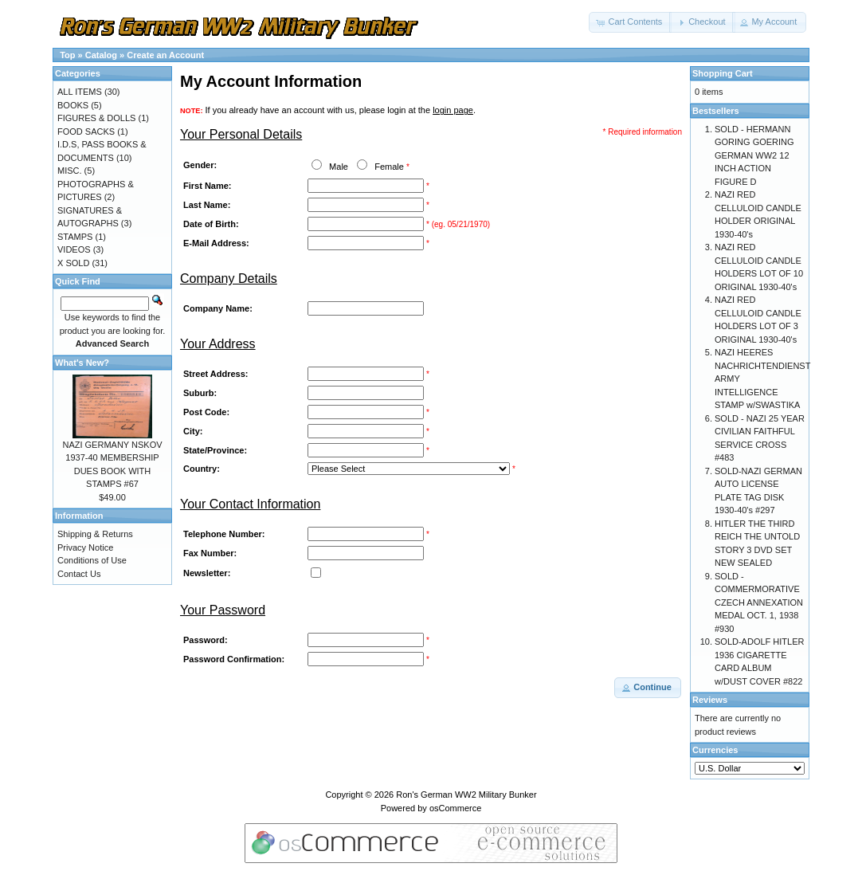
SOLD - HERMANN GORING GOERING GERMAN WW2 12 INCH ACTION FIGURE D (754, 155)
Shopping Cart (722, 73)
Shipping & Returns (95, 534)
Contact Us (78, 574)
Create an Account (165, 55)
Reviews (709, 699)
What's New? (82, 362)
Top (67, 55)
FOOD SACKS (86, 131)
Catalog (101, 55)
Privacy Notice (85, 547)
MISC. (69, 170)
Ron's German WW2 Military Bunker (466, 794)
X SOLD (73, 263)
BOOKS (72, 105)
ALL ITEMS (79, 91)
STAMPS (74, 236)
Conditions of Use (92, 560)
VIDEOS (74, 249)
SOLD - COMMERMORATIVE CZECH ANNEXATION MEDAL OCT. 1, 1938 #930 (759, 602)
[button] (630, 22)
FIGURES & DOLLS (96, 118)
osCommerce (455, 808)
